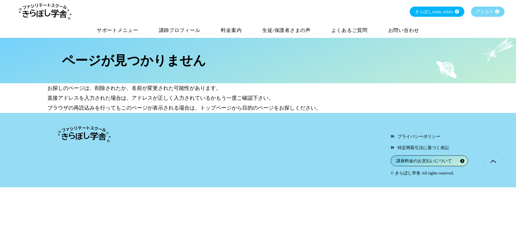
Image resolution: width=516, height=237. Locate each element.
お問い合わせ (404, 30)
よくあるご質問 (349, 30)
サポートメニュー (117, 30)
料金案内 (231, 30)
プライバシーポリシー (419, 136)
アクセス (484, 11)
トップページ (216, 108)
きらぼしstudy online (434, 11)
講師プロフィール (179, 30)
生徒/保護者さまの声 (286, 30)
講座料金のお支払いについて (424, 161)
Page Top (493, 161)
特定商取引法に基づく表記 (423, 147)
